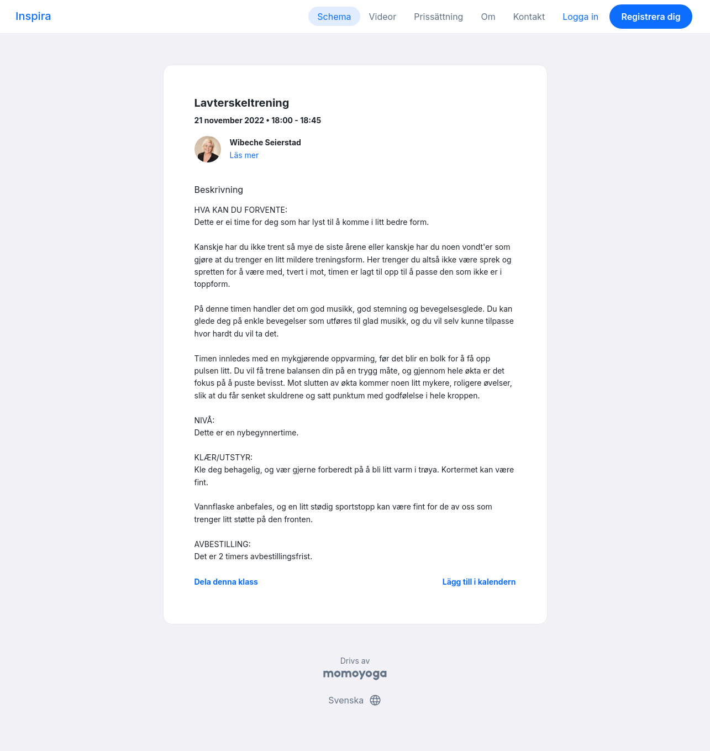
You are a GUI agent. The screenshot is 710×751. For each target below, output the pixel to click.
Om (488, 16)
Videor (383, 16)
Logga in (580, 16)
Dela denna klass (226, 581)
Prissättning (438, 16)
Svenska (354, 700)
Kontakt (529, 16)
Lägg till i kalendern (479, 581)
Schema (334, 16)
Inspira (33, 16)
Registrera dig (650, 16)
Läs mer (244, 155)
